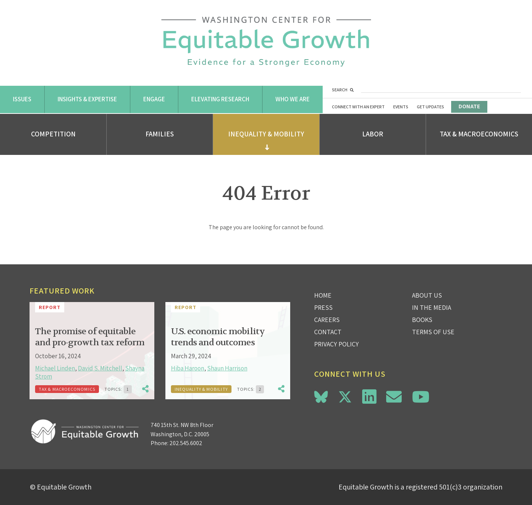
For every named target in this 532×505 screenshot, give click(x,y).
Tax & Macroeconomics (479, 133)
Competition (53, 133)
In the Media (431, 307)
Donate (469, 106)
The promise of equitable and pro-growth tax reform (89, 337)
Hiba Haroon (187, 368)
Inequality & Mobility (266, 133)
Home (323, 295)
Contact (327, 332)
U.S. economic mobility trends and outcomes (218, 337)
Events (400, 106)
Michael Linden (55, 368)
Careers (327, 319)
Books (422, 319)
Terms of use (433, 332)
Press (323, 307)
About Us (427, 295)
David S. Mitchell (100, 368)
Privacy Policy (336, 344)
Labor (372, 133)
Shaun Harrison (227, 368)
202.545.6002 (185, 443)
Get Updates (430, 106)
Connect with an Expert (358, 106)
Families (159, 133)
